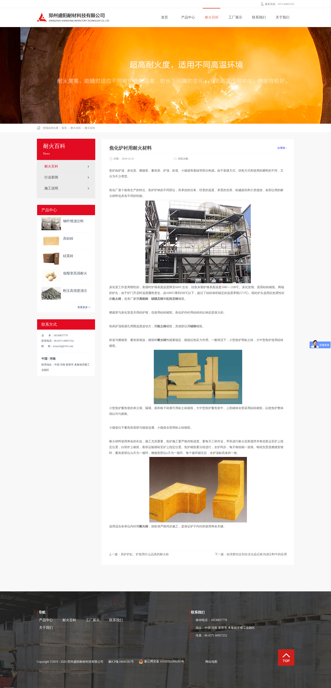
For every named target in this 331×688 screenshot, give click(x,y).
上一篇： (139, 554)
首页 (164, 17)
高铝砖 (68, 238)
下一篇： (251, 554)
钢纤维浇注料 (73, 221)
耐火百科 (76, 127)
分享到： (282, 147)
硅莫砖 (68, 256)
